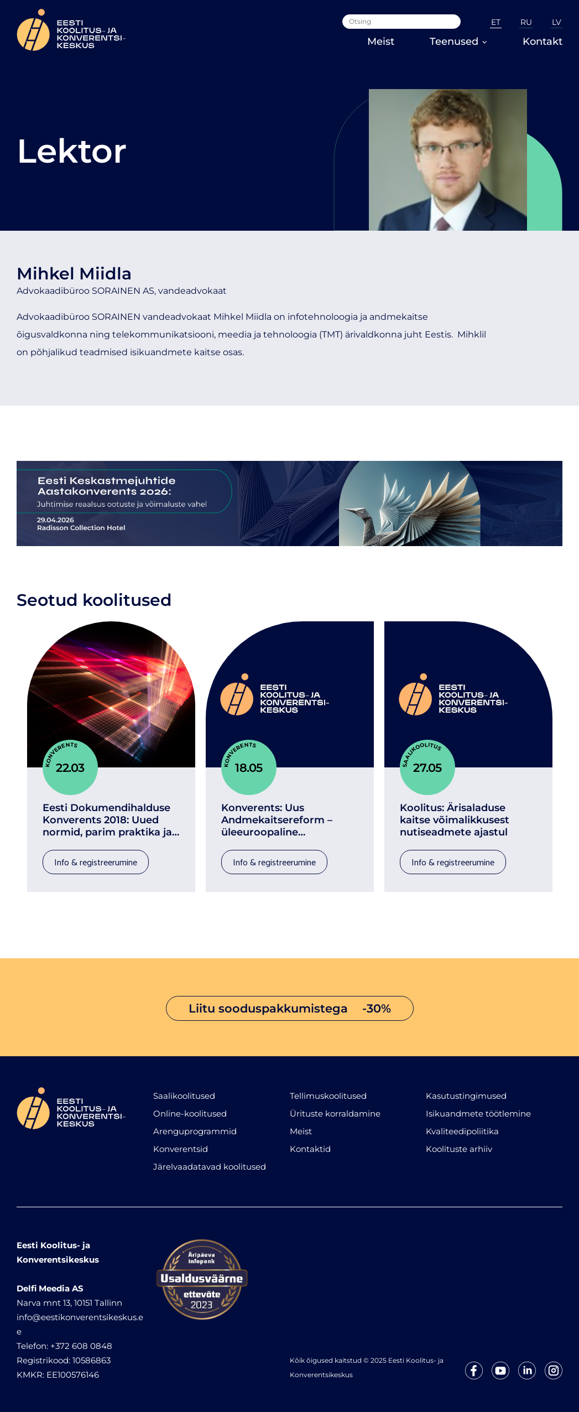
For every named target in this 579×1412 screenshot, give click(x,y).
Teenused (458, 41)
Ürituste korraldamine (335, 1112)
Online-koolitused (190, 1112)
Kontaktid (310, 1148)
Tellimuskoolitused (328, 1094)
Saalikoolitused (184, 1094)
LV (556, 22)
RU (526, 22)
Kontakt (542, 41)
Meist (380, 41)
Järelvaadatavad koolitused (209, 1165)
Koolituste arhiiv (459, 1148)
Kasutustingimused (466, 1094)
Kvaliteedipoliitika (462, 1130)
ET (495, 22)
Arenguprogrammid (195, 1130)
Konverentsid (180, 1148)
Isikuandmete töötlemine (478, 1112)
